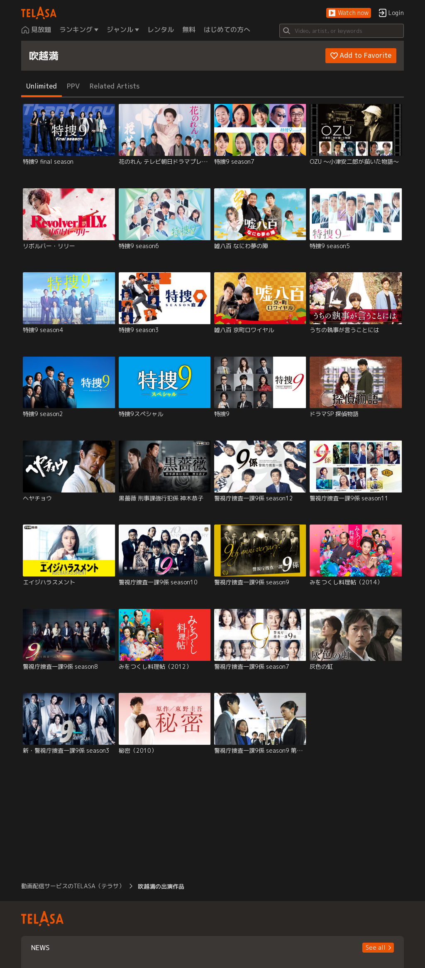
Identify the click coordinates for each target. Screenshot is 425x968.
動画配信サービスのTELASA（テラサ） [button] (73, 886)
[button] (348, 13)
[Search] (341, 31)
